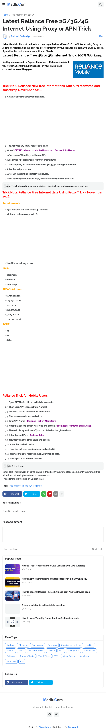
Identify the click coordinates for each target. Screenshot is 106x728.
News (21, 650)
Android (10, 645)
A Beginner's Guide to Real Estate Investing (43, 605)
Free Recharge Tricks (71, 645)
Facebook (52, 645)
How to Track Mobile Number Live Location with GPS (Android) (53, 565)
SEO (61, 650)
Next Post (97, 549)
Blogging (23, 645)
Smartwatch (89, 650)
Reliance (37, 486)
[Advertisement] (54, 121)
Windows (11, 661)
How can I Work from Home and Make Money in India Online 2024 (54, 579)
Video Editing (69, 656)
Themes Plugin (27, 656)
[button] (3, 4)
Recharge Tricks (35, 650)
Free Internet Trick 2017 (22, 15)
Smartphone (73, 650)
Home (5, 15)
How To (10, 650)
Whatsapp (84, 656)
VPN (56, 656)
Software (11, 656)
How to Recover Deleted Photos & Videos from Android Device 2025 (56, 592)
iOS (22, 661)
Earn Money (37, 645)
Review (51, 650)
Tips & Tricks (44, 656)
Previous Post (11, 549)
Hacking (89, 645)
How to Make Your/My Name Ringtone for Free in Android (50, 618)
